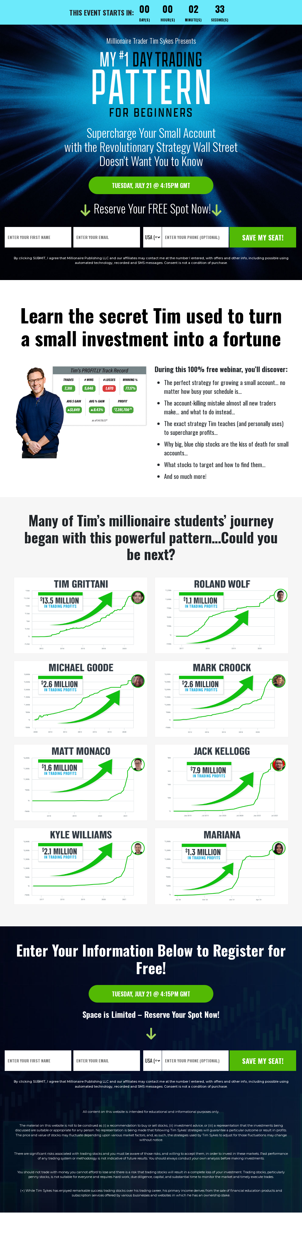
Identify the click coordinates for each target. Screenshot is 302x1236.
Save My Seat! (263, 237)
